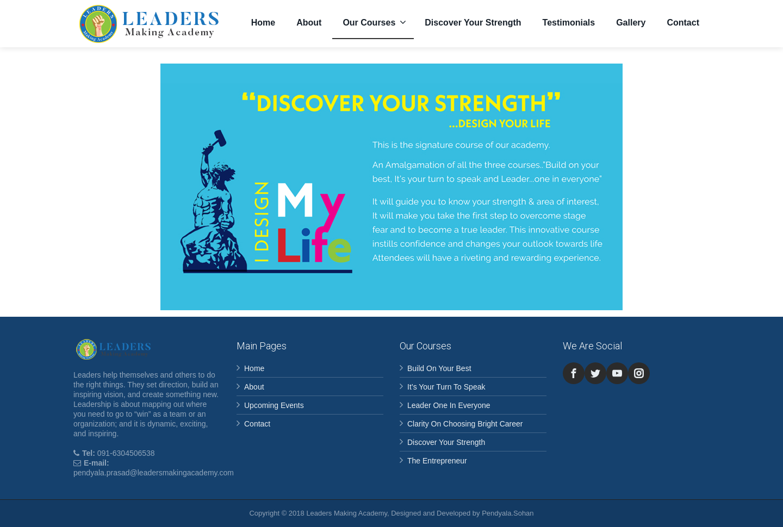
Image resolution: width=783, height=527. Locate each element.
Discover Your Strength (473, 22)
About (308, 22)
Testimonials (569, 22)
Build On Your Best (439, 368)
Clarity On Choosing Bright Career (465, 423)
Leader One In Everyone (448, 405)
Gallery (630, 22)
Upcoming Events (274, 405)
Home (263, 22)
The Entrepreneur (437, 460)
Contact (683, 22)
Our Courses (374, 22)
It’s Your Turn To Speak (446, 386)
